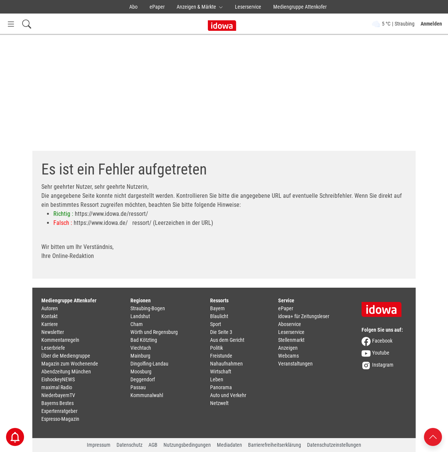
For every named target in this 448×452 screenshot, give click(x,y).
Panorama (221, 387)
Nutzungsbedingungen (187, 445)
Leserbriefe (53, 348)
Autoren (49, 308)
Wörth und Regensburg (154, 332)
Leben (216, 379)
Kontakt (49, 316)
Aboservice (289, 324)
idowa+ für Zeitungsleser (303, 316)
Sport (215, 324)
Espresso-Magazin (60, 419)
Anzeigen (288, 348)
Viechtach (140, 348)
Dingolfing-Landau (149, 364)
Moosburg (140, 372)
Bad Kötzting (143, 340)
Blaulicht (219, 316)
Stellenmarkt (291, 340)
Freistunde (221, 356)
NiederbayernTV (58, 395)
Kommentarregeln (60, 340)
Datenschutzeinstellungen (334, 445)
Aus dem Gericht (227, 340)
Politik (216, 348)
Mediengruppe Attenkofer (300, 7)
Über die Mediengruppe (65, 356)
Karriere (49, 324)
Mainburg (140, 356)
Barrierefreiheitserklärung (274, 445)
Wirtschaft (220, 372)
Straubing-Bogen (147, 308)
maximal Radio (56, 387)
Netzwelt (219, 403)
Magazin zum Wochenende (69, 364)
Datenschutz (129, 445)
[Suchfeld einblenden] (27, 24)
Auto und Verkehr (228, 395)
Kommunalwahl (146, 395)
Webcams (288, 356)
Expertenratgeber (59, 411)
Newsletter (52, 332)
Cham (136, 324)
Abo (133, 7)
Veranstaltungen (295, 364)
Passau (138, 387)
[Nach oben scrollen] (433, 436)
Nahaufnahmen (226, 364)
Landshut (140, 316)
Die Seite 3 (221, 332)
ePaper (157, 7)
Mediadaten (229, 445)
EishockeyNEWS (58, 379)
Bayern (217, 308)
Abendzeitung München (66, 372)
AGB (152, 445)
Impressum (98, 445)
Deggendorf (142, 379)
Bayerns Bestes (57, 403)
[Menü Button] (11, 24)
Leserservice (248, 7)
